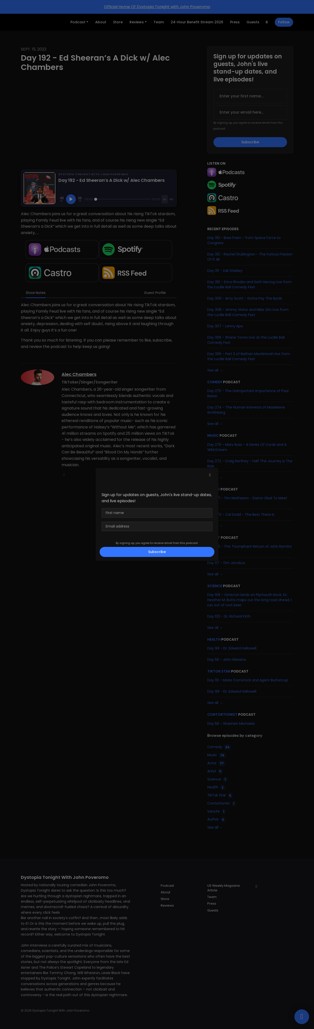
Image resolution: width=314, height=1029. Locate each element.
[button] (210, 475)
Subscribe (157, 551)
